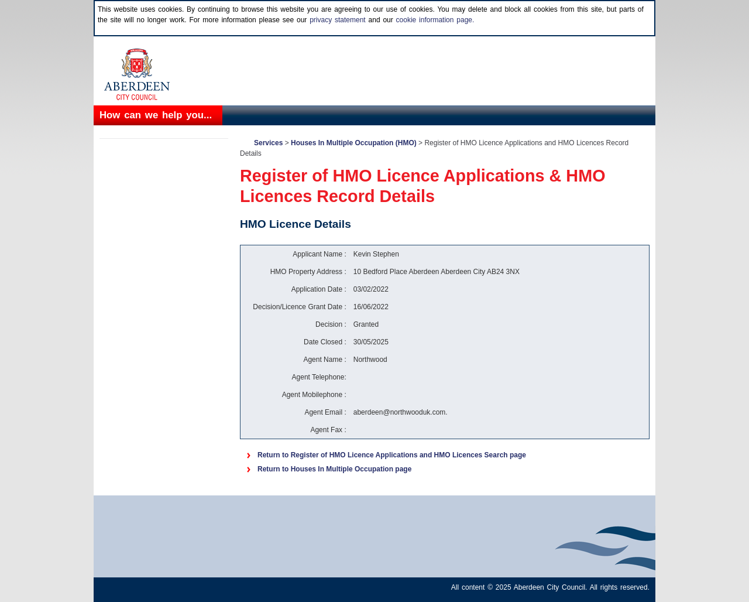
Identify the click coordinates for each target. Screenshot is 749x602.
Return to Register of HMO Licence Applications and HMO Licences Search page (391, 455)
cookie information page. (435, 20)
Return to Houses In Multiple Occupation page (334, 469)
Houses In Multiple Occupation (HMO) (354, 143)
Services (268, 143)
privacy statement (338, 20)
